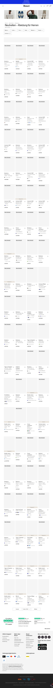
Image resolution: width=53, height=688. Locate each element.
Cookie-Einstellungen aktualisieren (40, 682)
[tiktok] (49, 637)
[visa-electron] (18, 656)
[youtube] (46, 637)
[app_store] (42, 648)
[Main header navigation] (2, 6)
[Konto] (44, 6)
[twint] (4, 656)
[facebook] (39, 637)
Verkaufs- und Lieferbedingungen (15, 666)
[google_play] (42, 645)
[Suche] (41, 6)
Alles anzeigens (47, 628)
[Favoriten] (47, 6)
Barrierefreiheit (21, 682)
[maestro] (15, 656)
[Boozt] (26, 6)
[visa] (7, 656)
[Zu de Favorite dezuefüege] (13, 61)
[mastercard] (11, 656)
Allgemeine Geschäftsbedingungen (11, 682)
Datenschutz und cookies (29, 682)
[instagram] (42, 637)
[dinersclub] (4, 660)
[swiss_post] (27, 656)
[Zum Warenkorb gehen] (50, 6)
